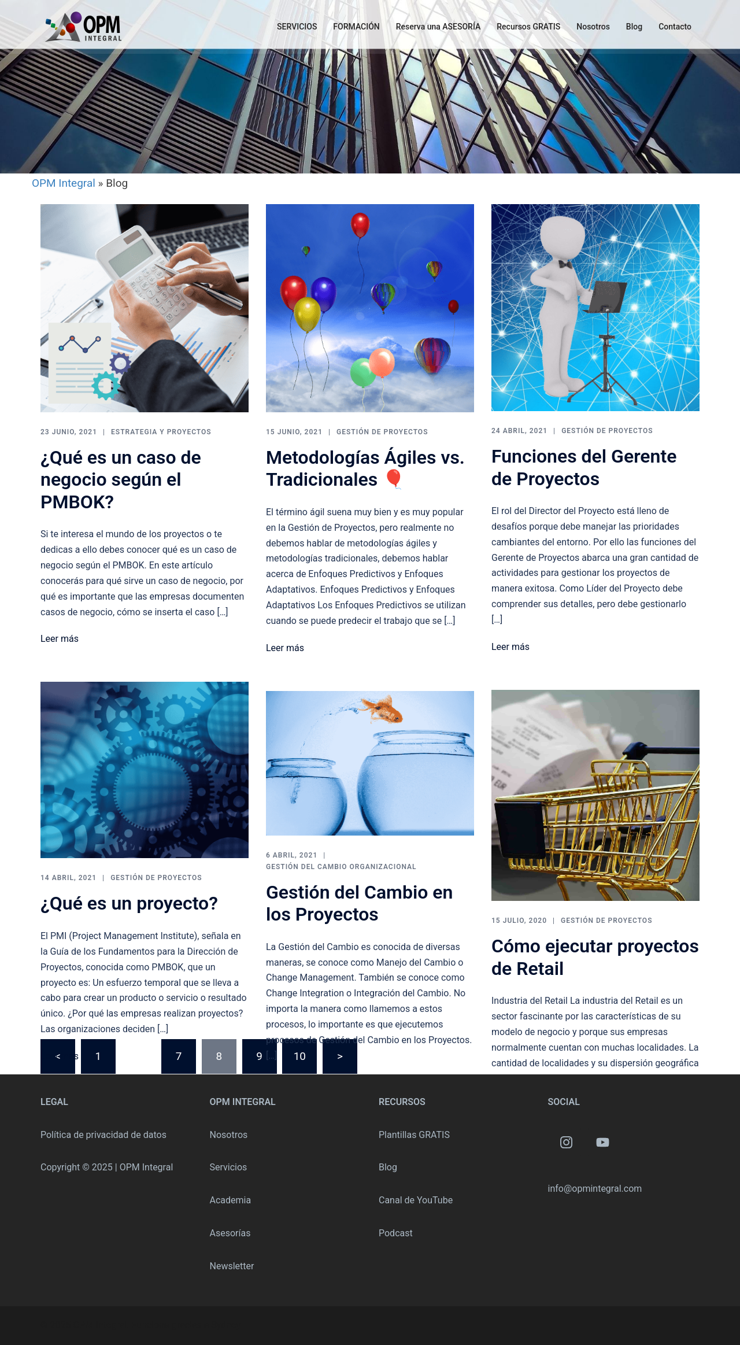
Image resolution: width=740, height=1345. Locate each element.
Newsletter (232, 1266)
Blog (634, 26)
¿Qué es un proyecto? (129, 903)
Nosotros (593, 26)
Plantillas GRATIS (414, 1134)
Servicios (228, 1167)
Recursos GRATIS (528, 26)
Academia (230, 1200)
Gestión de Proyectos (382, 432)
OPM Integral (63, 183)
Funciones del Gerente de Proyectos (583, 467)
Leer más (59, 638)
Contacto (674, 26)
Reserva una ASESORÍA (438, 26)
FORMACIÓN (356, 26)
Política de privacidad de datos (103, 1134)
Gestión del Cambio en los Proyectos (359, 903)
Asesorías (230, 1233)
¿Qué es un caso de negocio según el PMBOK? (120, 479)
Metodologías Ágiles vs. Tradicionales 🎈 (365, 468)
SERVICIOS (297, 26)
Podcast (396, 1233)
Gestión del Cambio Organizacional (341, 867)
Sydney (225, 1325)
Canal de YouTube (416, 1200)
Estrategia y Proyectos (161, 432)
